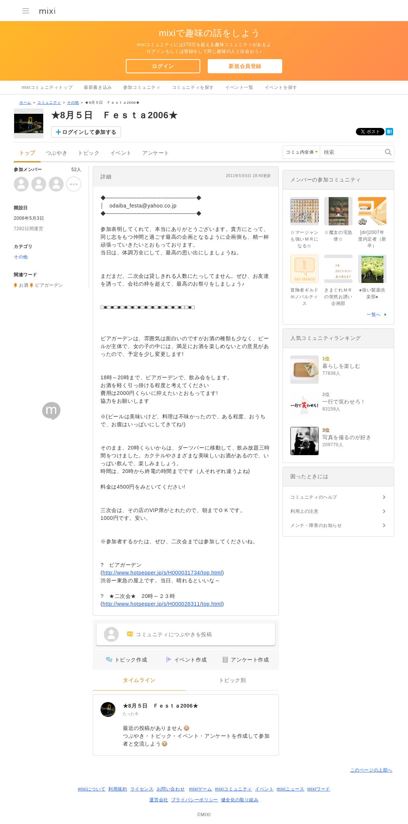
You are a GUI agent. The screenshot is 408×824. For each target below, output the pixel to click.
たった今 (130, 714)
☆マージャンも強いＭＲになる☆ (304, 239)
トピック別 (232, 680)
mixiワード (318, 789)
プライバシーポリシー (194, 799)
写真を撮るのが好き (346, 437)
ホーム (25, 102)
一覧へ (374, 314)
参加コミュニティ (142, 87)
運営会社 (158, 799)
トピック (88, 153)
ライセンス (142, 789)
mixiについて (91, 789)
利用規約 (117, 789)
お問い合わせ (171, 789)
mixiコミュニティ (233, 789)
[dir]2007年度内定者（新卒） (372, 239)
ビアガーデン (49, 285)
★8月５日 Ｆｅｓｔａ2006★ (160, 706)
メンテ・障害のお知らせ (316, 525)
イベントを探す (281, 87)
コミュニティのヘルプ (313, 497)
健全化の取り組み (240, 799)
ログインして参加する (89, 132)
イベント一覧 (239, 87)
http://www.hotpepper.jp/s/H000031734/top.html (162, 573)
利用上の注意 (304, 511)
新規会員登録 (245, 66)
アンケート (155, 153)
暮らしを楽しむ (341, 366)
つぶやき (56, 153)
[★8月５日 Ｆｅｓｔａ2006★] (108, 709)
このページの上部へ (371, 770)
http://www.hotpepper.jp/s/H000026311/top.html (162, 604)
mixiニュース (290, 789)
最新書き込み (98, 87)
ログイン (162, 66)
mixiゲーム (200, 789)
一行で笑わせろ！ (344, 402)
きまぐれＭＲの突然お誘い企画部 (338, 296)
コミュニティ (49, 102)
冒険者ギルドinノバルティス (304, 296)
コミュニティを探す (193, 87)
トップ (27, 153)
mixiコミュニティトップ (47, 87)
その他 (73, 102)
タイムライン (139, 680)
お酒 (23, 285)
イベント (121, 153)
